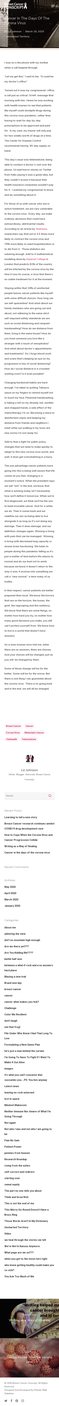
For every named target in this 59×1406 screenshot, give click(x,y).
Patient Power (13, 1146)
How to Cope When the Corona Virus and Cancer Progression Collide (28, 837)
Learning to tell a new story (20, 817)
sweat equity (12, 1184)
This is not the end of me (19, 1203)
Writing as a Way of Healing (20, 846)
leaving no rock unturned (19, 1092)
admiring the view (14, 933)
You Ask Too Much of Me (19, 1276)
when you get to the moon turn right (25, 1258)
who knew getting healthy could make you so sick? (29, 1268)
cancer (29, 726)
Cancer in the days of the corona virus (27, 852)
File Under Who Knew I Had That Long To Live (28, 1036)
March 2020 (11, 899)
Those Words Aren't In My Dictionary (26, 1221)
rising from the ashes (17, 1165)
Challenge (10, 1008)
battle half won (13, 959)
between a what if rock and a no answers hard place (28, 968)
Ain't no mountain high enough (22, 940)
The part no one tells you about (23, 1190)
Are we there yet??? (16, 946)
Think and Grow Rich (16, 1197)
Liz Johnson (15, 31)
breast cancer (13, 726)
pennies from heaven (17, 1153)
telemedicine (29, 739)
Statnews (41, 228)
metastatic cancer (34, 732)
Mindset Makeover (15, 1105)
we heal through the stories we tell (25, 1239)
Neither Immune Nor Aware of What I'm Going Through (27, 1114)
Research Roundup (15, 1159)
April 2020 (10, 893)
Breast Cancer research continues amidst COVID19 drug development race (29, 826)
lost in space (12, 1098)
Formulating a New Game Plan (22, 1044)
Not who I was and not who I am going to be (28, 1132)
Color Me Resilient (15, 1014)
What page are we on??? (19, 1252)
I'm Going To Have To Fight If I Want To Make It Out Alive (27, 1060)
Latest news (11, 1086)
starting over (12, 1178)
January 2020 (12, 905)
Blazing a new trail (15, 976)
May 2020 (10, 886)
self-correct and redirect (19, 1171)
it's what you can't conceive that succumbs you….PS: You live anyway (25, 1077)
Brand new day (13, 982)
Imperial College (35, 259)
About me (10, 927)
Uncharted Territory (18, 36)
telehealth (11, 739)
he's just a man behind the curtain (24, 1051)
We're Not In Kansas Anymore (22, 1246)
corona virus (13, 732)
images (8, 1068)
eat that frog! (12, 1027)
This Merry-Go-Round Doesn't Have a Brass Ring (26, 1212)
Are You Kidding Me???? (18, 952)
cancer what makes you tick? (21, 1001)
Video (7, 1233)
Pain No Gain (11, 1140)
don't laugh (10, 1020)
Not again (10, 1122)
